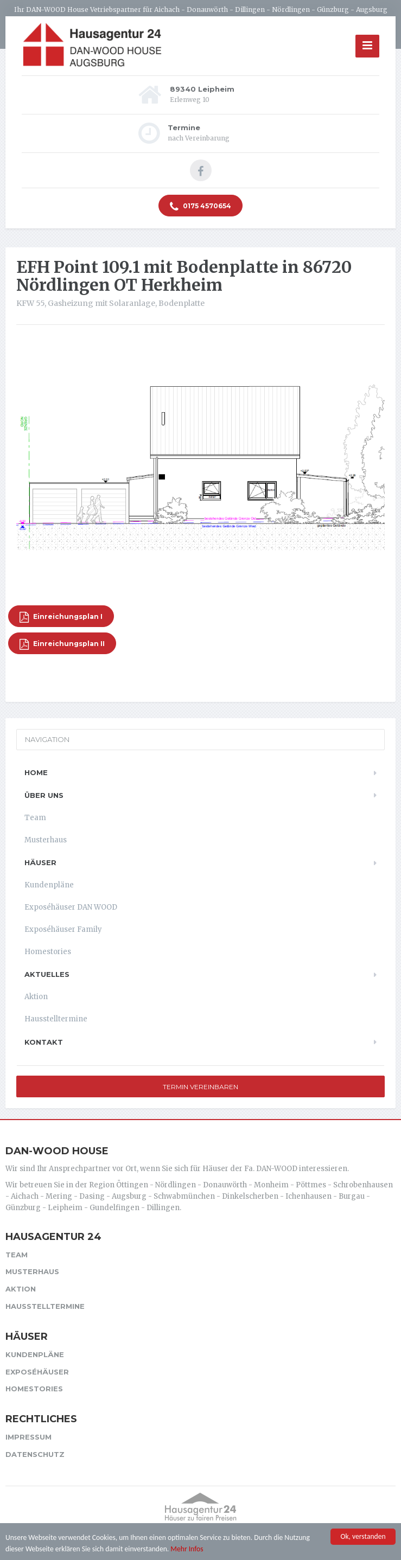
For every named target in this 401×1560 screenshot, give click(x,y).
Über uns (43, 795)
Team (35, 817)
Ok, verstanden (362, 1537)
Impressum (28, 1437)
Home (36, 772)
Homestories (47, 951)
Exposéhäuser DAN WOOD (70, 907)
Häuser (40, 862)
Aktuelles (46, 974)
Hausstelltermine (55, 1019)
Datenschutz (35, 1454)
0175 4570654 (200, 206)
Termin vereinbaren (200, 1087)
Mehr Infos (186, 1548)
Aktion (36, 996)
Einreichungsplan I (61, 617)
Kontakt (43, 1042)
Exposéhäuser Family (63, 929)
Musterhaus (45, 840)
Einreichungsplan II (62, 644)
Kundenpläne (49, 885)
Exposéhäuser (37, 1371)
